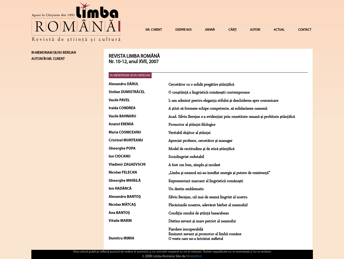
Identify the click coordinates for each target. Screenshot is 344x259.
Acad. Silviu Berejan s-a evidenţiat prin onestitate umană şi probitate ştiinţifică (231, 117)
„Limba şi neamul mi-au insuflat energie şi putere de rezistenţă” (219, 173)
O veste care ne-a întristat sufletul (195, 239)
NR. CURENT (153, 29)
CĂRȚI (232, 29)
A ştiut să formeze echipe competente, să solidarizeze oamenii (217, 109)
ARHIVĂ (210, 29)
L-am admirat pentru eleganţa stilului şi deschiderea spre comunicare (223, 101)
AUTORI (255, 29)
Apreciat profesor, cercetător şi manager (200, 141)
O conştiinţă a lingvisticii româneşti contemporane (209, 93)
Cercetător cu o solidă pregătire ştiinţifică (201, 85)
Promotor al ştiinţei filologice (191, 125)
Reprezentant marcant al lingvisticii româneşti (205, 181)
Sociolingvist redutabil (186, 157)
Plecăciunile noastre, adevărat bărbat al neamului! (208, 205)
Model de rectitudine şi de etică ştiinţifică (201, 149)
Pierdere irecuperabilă (185, 230)
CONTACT (304, 29)
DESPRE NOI (183, 29)
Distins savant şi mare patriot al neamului (202, 221)
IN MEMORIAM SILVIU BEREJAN (130, 75)
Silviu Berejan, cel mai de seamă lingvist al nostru (207, 197)
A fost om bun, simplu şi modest (194, 165)
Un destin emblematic (186, 189)
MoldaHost (194, 256)
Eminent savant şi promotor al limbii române (204, 234)
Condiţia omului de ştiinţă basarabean (198, 213)
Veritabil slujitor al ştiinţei (189, 133)
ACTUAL (279, 29)
